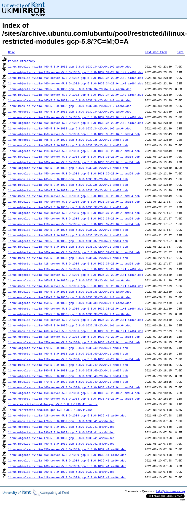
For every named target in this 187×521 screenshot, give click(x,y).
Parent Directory (21, 61)
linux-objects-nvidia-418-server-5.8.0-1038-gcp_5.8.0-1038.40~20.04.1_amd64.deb (74, 337)
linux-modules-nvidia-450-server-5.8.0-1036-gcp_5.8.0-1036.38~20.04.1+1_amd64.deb (75, 286)
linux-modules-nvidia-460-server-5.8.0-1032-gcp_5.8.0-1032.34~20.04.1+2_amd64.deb (75, 78)
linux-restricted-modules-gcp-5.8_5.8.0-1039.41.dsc (50, 410)
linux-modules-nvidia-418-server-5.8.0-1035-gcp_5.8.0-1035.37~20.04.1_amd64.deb (74, 224)
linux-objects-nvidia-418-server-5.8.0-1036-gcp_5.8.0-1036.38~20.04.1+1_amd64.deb (75, 269)
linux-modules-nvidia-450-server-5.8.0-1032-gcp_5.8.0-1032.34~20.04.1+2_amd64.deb (75, 95)
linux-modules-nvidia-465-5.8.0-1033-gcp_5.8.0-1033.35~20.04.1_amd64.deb (68, 179)
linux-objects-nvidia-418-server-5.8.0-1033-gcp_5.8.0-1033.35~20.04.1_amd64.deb (74, 151)
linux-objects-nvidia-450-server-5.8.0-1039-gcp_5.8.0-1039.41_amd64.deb (67, 455)
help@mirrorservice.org (170, 491)
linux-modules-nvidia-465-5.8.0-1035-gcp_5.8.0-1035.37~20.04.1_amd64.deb (68, 258)
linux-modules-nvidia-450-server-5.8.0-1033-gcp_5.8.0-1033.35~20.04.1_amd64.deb (74, 173)
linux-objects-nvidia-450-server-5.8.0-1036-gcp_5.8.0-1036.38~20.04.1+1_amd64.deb (75, 275)
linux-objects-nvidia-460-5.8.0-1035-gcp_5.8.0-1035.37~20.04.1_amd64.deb (68, 235)
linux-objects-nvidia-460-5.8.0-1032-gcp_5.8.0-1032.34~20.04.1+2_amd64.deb (69, 111)
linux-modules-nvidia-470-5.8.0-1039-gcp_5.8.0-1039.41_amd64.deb (61, 421)
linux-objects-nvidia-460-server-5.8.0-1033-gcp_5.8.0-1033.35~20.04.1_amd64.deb (74, 162)
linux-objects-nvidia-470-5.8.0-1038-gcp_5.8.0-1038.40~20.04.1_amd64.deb (68, 348)
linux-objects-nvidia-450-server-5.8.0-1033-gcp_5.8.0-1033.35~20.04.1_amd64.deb (74, 134)
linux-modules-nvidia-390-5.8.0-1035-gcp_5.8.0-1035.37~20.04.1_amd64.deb (68, 230)
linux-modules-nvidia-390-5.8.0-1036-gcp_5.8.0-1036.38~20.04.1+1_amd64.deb (69, 297)
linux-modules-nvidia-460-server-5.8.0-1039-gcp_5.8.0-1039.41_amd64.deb (67, 460)
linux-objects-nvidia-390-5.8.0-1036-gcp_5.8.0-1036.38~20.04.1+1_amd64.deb (69, 314)
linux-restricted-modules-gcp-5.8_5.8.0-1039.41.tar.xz (52, 404)
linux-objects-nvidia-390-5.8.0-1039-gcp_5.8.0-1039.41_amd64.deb (61, 432)
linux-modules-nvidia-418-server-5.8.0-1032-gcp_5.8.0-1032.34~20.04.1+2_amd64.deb (75, 117)
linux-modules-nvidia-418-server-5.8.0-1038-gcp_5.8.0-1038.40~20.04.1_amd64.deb (74, 359)
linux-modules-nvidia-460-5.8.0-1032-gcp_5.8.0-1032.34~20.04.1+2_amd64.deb (69, 66)
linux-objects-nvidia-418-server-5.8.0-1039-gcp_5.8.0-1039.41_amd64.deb (67, 415)
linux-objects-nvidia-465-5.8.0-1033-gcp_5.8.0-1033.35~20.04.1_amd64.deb (68, 140)
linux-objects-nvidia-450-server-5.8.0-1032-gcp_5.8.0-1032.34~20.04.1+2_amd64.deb (75, 123)
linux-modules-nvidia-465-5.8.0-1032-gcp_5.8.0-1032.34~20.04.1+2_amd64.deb (69, 100)
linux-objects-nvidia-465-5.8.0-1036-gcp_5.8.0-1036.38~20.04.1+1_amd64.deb (69, 325)
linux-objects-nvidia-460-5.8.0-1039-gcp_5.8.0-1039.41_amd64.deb (61, 427)
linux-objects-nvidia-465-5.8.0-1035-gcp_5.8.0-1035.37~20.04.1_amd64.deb (68, 207)
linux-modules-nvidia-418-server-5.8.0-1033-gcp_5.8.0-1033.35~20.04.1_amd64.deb (74, 196)
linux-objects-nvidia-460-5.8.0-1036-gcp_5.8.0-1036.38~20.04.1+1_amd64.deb (69, 303)
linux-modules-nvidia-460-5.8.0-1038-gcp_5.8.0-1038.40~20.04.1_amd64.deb (68, 365)
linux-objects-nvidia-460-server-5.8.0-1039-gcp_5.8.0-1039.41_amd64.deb (67, 466)
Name (11, 52)
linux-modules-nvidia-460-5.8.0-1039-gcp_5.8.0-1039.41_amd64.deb (61, 443)
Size (180, 52)
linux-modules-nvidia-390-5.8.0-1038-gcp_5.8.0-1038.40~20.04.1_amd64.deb (68, 370)
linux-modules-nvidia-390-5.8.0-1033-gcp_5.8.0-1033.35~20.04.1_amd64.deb (68, 185)
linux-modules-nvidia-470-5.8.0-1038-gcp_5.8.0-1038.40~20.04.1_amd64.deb (68, 382)
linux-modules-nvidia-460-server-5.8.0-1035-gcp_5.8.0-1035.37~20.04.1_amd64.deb (74, 201)
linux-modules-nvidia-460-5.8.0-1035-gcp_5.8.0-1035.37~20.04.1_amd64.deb (68, 246)
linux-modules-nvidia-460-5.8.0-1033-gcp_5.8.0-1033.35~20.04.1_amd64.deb (68, 145)
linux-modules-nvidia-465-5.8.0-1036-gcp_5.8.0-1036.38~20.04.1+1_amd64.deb (69, 280)
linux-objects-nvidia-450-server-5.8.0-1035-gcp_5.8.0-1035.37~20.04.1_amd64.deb (74, 213)
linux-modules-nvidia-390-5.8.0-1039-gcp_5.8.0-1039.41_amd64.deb (61, 472)
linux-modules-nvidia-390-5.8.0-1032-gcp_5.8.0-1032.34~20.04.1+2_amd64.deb (69, 106)
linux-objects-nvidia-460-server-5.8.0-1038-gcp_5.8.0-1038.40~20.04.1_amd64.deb (74, 393)
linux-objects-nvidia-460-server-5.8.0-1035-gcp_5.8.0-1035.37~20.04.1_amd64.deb (74, 252)
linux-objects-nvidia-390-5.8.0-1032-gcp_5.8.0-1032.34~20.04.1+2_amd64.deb (69, 89)
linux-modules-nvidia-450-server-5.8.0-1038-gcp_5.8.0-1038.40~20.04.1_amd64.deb (74, 342)
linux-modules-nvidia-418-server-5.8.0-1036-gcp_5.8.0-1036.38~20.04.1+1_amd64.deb (75, 320)
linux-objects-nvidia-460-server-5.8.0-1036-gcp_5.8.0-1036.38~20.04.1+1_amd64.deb (75, 308)
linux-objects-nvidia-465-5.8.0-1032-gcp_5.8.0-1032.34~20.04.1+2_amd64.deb (69, 128)
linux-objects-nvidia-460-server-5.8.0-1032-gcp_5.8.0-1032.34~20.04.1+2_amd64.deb (75, 83)
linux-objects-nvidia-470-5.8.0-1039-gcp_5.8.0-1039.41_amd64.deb (61, 438)
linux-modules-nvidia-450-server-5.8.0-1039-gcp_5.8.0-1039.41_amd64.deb (67, 449)
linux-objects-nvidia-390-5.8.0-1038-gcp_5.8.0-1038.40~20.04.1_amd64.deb (68, 376)
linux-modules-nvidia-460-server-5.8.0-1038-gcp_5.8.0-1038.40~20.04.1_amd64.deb (74, 387)
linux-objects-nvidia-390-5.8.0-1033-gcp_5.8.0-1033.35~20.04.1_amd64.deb (68, 168)
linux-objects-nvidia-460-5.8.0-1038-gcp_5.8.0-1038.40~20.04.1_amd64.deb (68, 353)
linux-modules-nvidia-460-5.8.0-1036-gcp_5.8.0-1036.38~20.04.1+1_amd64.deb (69, 292)
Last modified (156, 52)
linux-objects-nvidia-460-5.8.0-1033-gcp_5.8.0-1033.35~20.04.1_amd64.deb (68, 190)
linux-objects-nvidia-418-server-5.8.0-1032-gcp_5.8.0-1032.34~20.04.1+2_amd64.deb (75, 72)
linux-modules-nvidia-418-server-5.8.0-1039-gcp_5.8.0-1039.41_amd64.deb (67, 477)
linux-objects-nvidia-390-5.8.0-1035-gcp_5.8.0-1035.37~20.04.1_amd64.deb (68, 241)
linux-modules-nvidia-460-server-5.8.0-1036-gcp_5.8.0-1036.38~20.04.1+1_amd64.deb (75, 331)
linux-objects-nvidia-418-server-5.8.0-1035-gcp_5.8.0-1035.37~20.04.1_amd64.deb (74, 263)
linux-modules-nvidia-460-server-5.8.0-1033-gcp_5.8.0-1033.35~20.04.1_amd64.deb (74, 156)
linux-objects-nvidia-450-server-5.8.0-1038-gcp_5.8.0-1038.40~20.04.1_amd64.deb (74, 398)
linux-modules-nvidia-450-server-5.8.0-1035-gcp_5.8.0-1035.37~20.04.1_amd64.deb (74, 218)
